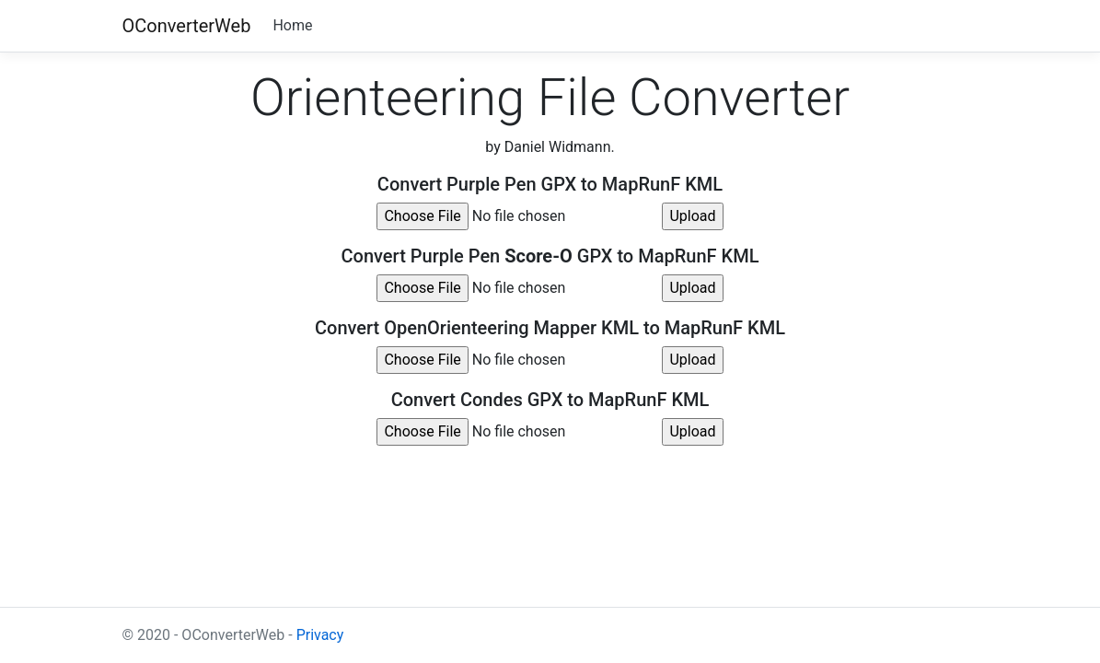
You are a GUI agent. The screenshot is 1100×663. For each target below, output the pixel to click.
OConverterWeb (186, 26)
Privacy (320, 635)
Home (292, 25)
